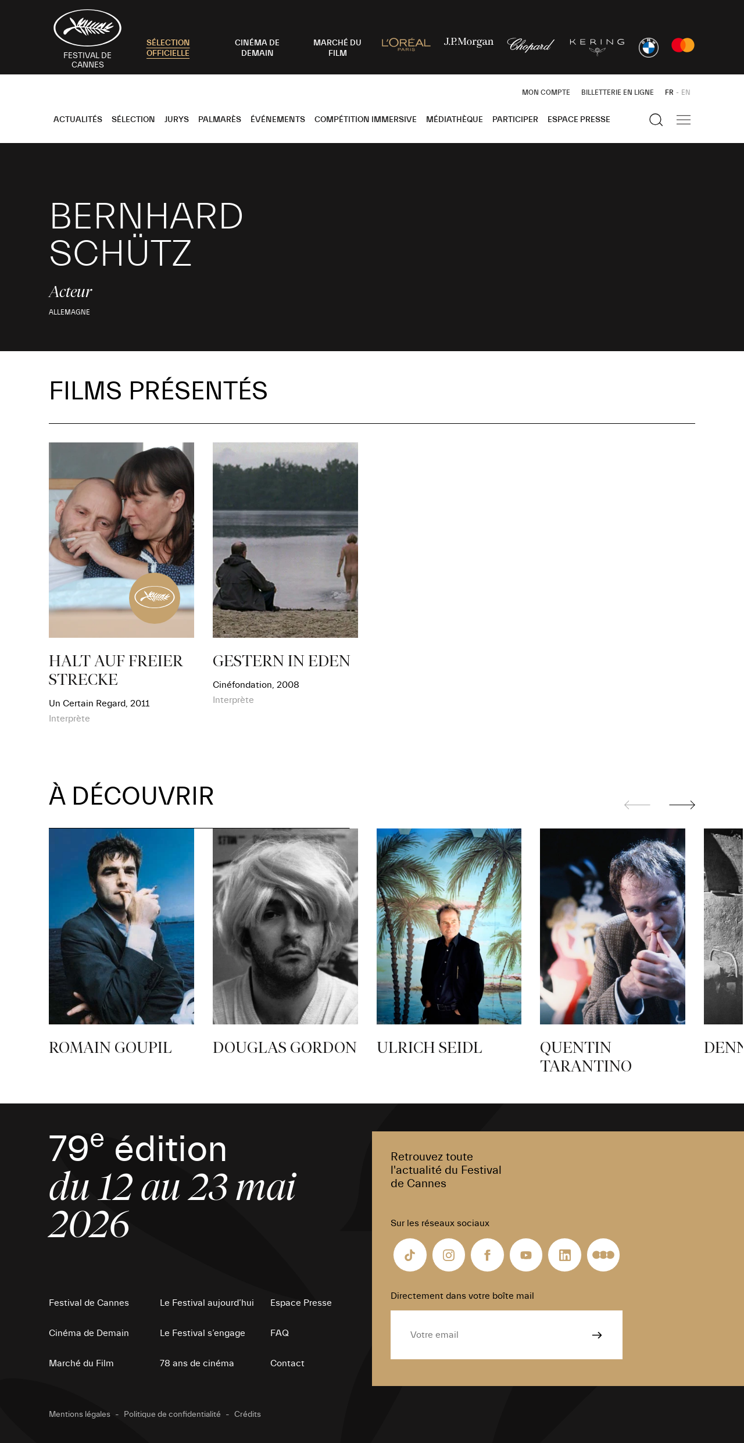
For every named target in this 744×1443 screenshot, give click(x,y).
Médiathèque (454, 119)
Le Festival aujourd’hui (207, 1303)
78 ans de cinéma (197, 1363)
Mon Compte (546, 92)
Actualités (77, 119)
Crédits (247, 1414)
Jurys (176, 119)
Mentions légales (79, 1414)
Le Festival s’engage (202, 1333)
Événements (278, 119)
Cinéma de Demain (89, 1333)
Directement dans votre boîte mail (462, 1296)
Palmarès (219, 119)
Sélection (133, 119)
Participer (515, 119)
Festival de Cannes (89, 1303)
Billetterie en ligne (617, 92)
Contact (287, 1363)
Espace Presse (579, 119)
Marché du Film (81, 1363)
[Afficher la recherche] (656, 119)
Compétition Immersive (365, 119)
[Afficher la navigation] (684, 120)
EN (686, 92)
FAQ (279, 1333)
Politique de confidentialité (172, 1414)
